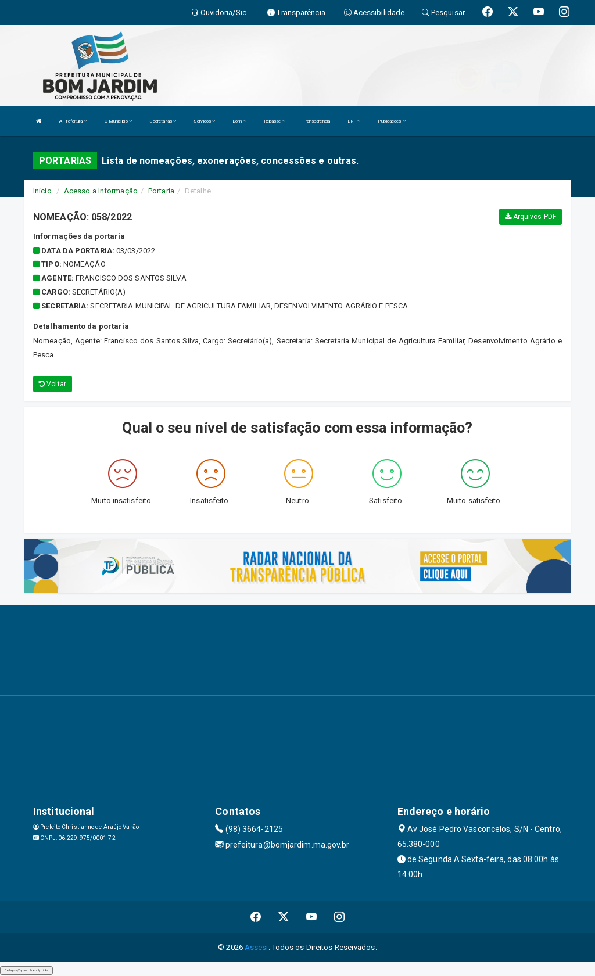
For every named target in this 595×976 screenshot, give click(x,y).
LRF (354, 121)
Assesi (256, 947)
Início (42, 190)
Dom (239, 121)
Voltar (52, 384)
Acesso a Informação (101, 190)
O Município (118, 121)
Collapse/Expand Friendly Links (26, 970)
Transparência (316, 121)
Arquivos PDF (530, 217)
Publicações (391, 121)
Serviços (204, 121)
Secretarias (162, 121)
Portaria (161, 190)
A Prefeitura (73, 121)
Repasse (274, 121)
